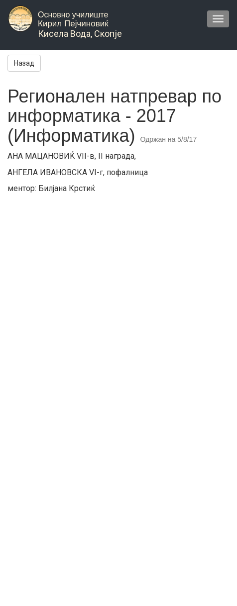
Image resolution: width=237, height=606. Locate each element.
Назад (24, 63)
